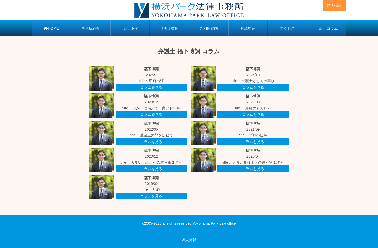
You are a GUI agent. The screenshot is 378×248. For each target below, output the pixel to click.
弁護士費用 (169, 28)
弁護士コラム (327, 28)
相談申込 (248, 28)
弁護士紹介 (130, 28)
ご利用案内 (209, 28)
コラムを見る (151, 87)
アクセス (287, 28)
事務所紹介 (90, 28)
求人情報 (334, 5)
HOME (51, 28)
